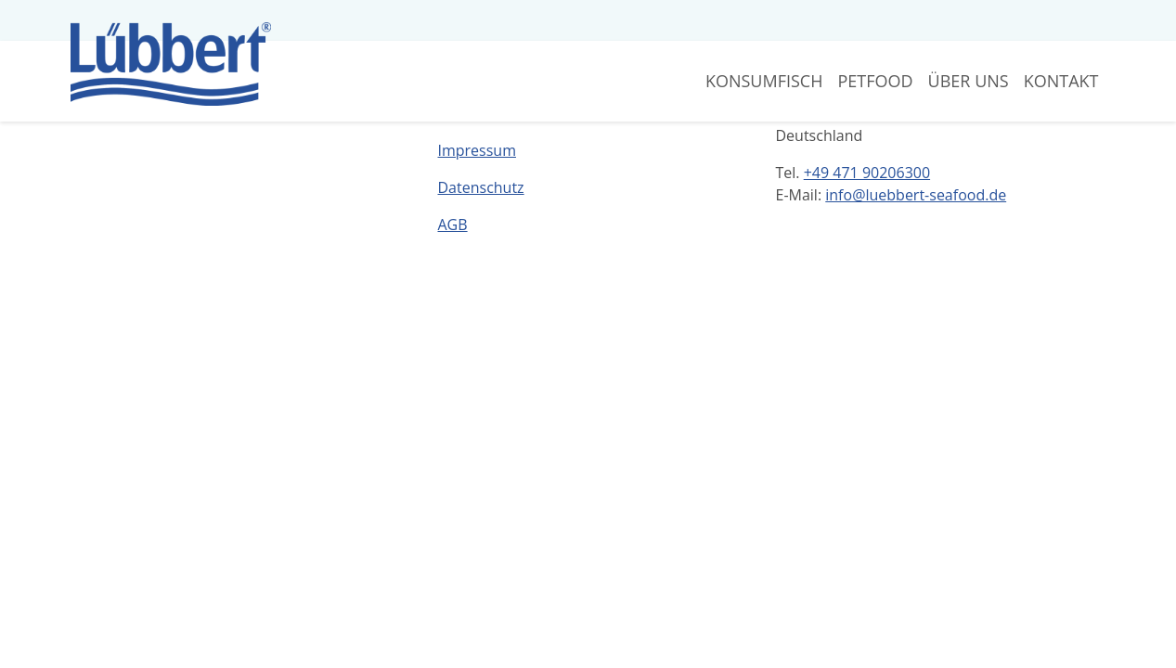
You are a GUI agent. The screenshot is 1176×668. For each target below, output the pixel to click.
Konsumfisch (764, 81)
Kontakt (1061, 81)
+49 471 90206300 (867, 172)
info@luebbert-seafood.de (915, 195)
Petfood (874, 81)
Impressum (477, 150)
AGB (453, 224)
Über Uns (968, 81)
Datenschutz (481, 187)
